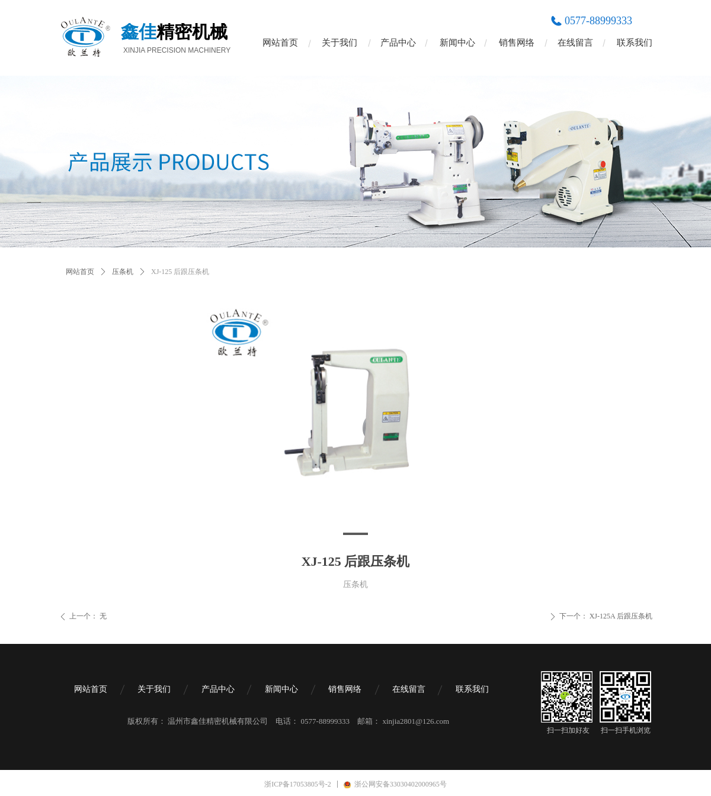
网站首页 (80, 272)
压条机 (122, 272)
